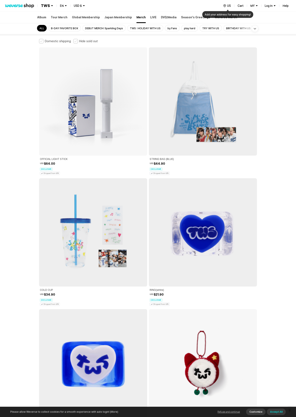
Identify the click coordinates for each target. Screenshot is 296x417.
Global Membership (86, 17)
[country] (227, 5)
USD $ (78, 5)
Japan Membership (118, 17)
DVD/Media (169, 17)
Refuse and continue (228, 411)
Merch (141, 17)
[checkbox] (55, 41)
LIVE (153, 17)
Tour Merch (59, 17)
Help (286, 5)
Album (41, 17)
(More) (113, 411)
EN (62, 5)
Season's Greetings (195, 17)
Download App (246, 390)
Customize (255, 411)
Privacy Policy (167, 348)
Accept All (276, 411)
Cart (241, 5)
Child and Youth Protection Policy (135, 348)
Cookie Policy (188, 348)
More (148, 319)
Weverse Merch (226, 17)
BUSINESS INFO (108, 366)
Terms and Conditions (50, 348)
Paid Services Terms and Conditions (89, 348)
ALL (41, 28)
